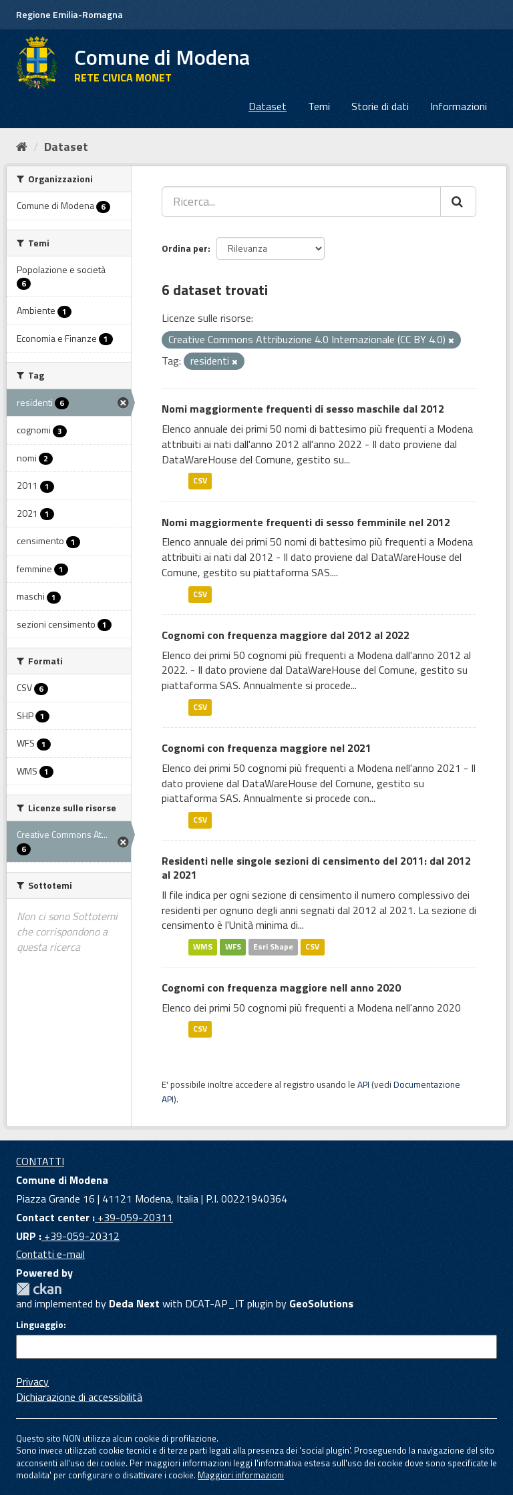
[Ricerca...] (301, 201)
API (363, 1084)
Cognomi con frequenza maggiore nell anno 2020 (281, 988)
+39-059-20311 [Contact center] (134, 1217)
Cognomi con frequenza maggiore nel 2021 (266, 748)
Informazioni (458, 106)
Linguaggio (39, 1324)
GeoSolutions (321, 1303)
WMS (202, 946)
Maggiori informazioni (241, 1475)
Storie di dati (380, 106)
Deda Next (134, 1303)
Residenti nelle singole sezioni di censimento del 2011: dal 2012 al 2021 (316, 868)
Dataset (267, 106)
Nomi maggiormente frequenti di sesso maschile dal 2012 (303, 409)
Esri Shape (273, 946)
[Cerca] (458, 201)
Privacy (32, 1381)
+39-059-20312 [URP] (80, 1236)
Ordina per (185, 248)
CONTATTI (40, 1161)
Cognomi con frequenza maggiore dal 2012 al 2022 (285, 635)
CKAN (38, 1289)
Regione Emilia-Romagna (69, 14)
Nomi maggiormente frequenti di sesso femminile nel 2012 (306, 522)
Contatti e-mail (50, 1254)
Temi (319, 106)
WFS (233, 946)
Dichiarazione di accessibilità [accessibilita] (79, 1397)
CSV (200, 481)
